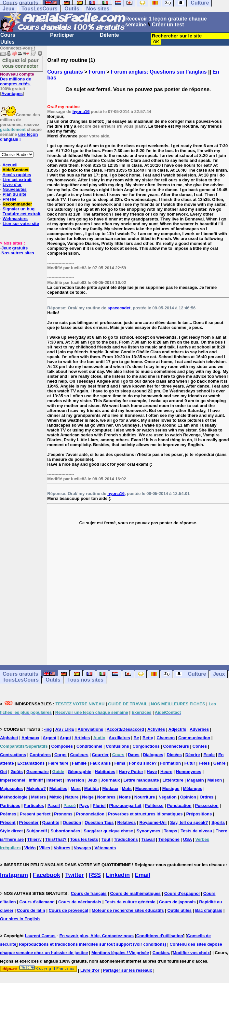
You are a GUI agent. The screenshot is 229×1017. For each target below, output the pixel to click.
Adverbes (199, 729)
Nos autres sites (17, 252)
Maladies (58, 788)
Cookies (161, 952)
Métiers (38, 797)
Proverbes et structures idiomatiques (145, 814)
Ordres (207, 797)
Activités (156, 729)
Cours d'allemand (37, 901)
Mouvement (147, 788)
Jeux (8, 8)
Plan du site (14, 194)
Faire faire (58, 763)
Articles (82, 737)
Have (152, 771)
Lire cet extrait (17, 179)
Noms (125, 797)
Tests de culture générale (130, 901)
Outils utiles (180, 910)
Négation (167, 797)
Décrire (192, 754)
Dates (133, 754)
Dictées (174, 754)
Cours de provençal (68, 910)
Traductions (126, 839)
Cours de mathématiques (135, 893)
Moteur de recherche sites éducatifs (128, 910)
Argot (65, 737)
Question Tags (99, 822)
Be (136, 737)
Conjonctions (146, 746)
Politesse (154, 805)
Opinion (188, 797)
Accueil (9, 164)
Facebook (46, 875)
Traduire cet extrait (21, 213)
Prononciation (90, 814)
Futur (189, 763)
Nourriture (144, 797)
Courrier (100, 754)
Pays (84, 805)
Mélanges (192, 788)
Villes (44, 847)
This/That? (56, 839)
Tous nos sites (85, 680)
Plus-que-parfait (125, 805)
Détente (109, 35)
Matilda (91, 788)
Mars (76, 788)
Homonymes (188, 771)
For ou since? (142, 763)
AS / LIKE (64, 729)
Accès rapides (16, 174)
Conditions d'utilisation (159, 935)
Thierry (34, 839)
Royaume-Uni (153, 822)
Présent (8, 822)
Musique (171, 788)
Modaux (110, 788)
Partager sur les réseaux (127, 970)
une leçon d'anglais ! (19, 137)
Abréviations (90, 729)
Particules (34, 805)
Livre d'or (12, 184)
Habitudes (105, 771)
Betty (147, 737)
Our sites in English (20, 918)
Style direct (11, 830)
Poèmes (8, 814)
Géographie (79, 771)
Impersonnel (12, 780)
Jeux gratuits (14, 248)
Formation (170, 763)
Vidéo (29, 847)
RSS (95, 875)
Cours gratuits (65, 72)
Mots (127, 788)
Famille (79, 763)
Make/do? (36, 788)
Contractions (13, 754)
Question (72, 822)
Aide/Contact (15, 169)
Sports (218, 822)
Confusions (117, 746)
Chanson (166, 737)
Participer (62, 35)
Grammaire (37, 771)
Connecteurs (176, 746)
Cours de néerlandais (79, 901)
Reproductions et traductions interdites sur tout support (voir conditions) (92, 944)
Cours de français (89, 893)
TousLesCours (39, 8)
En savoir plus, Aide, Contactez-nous (96, 935)
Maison (215, 780)
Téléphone (169, 839)
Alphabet (9, 737)
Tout (105, 839)
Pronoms (63, 814)
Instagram (14, 875)
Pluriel (99, 805)
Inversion (74, 780)
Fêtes (204, 763)
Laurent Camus (40, 935)
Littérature (172, 780)
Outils (71, 8)
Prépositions (199, 814)
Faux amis (100, 763)
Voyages (82, 847)
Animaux (30, 737)
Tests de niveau (196, 830)
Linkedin (118, 875)
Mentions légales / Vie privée (120, 952)
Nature (71, 797)
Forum (97, 72)
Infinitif (36, 780)
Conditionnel (89, 746)
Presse (10, 199)
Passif (53, 805)
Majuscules (11, 788)
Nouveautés (15, 189)
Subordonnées (65, 830)
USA (187, 839)
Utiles (7, 42)
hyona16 (81, 111)
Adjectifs (177, 729)
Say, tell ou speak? (189, 822)
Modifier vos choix (191, 952)
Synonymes (148, 830)
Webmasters (15, 218)
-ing (48, 729)
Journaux (110, 780)
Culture (197, 674)
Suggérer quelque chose (108, 830)
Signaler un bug (18, 208)
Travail (148, 839)
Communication (194, 737)
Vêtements (105, 847)
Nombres (106, 797)
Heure (166, 771)
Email (142, 875)
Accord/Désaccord (125, 729)
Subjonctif (36, 830)
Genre (219, 763)
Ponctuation (179, 805)
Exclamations (31, 763)
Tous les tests (84, 839)
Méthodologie (14, 797)
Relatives (126, 822)
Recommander (17, 204)
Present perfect (35, 814)
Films (119, 763)
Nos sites (97, 8)
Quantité (50, 822)
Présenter (29, 822)
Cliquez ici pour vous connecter (20, 62)
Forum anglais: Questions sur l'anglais (159, 72)
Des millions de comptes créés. (17, 79)
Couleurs (79, 754)
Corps (60, 754)
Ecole (209, 754)
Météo (55, 797)
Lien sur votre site (21, 223)
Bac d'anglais (208, 910)
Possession (206, 805)
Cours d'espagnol (182, 893)
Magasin (195, 780)
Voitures (62, 847)
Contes (200, 746)
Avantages (11, 93)
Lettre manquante (141, 780)
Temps (170, 830)
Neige (87, 797)
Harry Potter (131, 771)
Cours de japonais (177, 901)
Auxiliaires (119, 737)
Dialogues (153, 754)
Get (3, 771)
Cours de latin (31, 910)
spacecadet (118, 307)
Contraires (40, 754)
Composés (62, 746)
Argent (49, 737)
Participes (10, 805)
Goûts (17, 771)
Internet (54, 780)
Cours (7, 35)
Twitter (74, 875)
